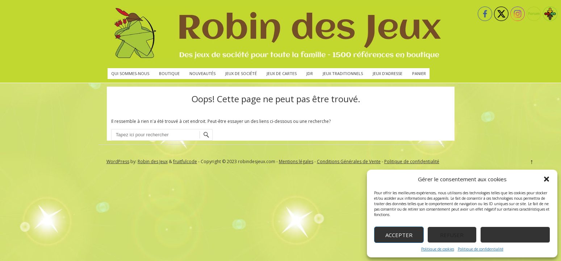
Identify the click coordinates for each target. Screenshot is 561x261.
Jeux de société (241, 73)
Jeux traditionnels (343, 73)
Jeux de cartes (282, 73)
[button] (546, 179)
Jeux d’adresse (387, 73)
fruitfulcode (185, 161)
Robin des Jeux (153, 161)
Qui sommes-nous (130, 73)
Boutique (169, 73)
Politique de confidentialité (480, 249)
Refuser (452, 235)
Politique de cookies (437, 249)
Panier (419, 73)
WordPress (117, 161)
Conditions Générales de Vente (349, 161)
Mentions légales (296, 161)
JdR (309, 73)
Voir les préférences (515, 235)
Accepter (399, 235)
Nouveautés (202, 73)
